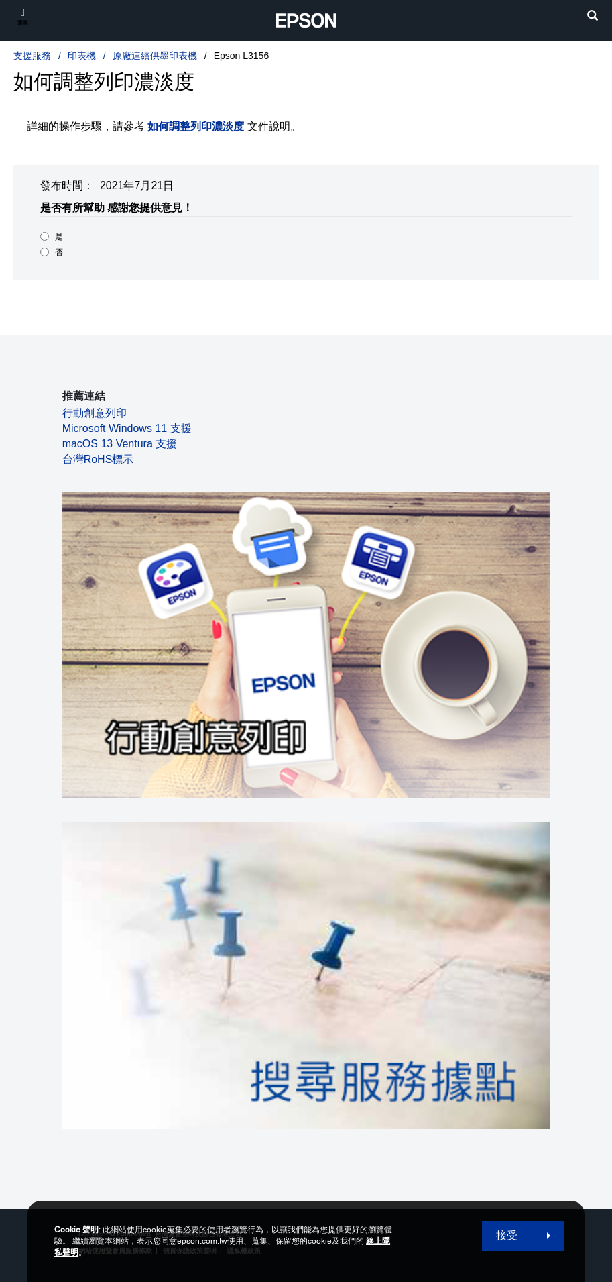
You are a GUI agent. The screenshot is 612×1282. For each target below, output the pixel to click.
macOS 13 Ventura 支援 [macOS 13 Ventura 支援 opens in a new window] (120, 443)
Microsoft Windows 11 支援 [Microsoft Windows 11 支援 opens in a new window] (127, 428)
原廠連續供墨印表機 (155, 55)
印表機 (82, 55)
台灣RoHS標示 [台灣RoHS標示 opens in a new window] (98, 459)
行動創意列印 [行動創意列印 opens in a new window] (94, 413)
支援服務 (32, 55)
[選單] (23, 16)
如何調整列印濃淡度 (195, 126)
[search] (592, 17)
